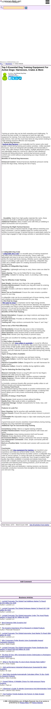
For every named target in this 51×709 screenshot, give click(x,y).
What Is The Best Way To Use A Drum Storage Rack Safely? (24, 662)
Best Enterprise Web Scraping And (14, 623)
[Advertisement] (25, 33)
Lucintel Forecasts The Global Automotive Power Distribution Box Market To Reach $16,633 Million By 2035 (24, 648)
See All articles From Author (39, 525)
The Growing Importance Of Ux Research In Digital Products (23, 628)
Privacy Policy (24, 703)
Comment (10, 75)
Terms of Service (37, 703)
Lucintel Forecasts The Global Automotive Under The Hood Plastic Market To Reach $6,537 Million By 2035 (24, 616)
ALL (1, 64)
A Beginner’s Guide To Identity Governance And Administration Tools (27, 688)
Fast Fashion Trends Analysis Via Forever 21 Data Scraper (23, 694)
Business (9, 64)
